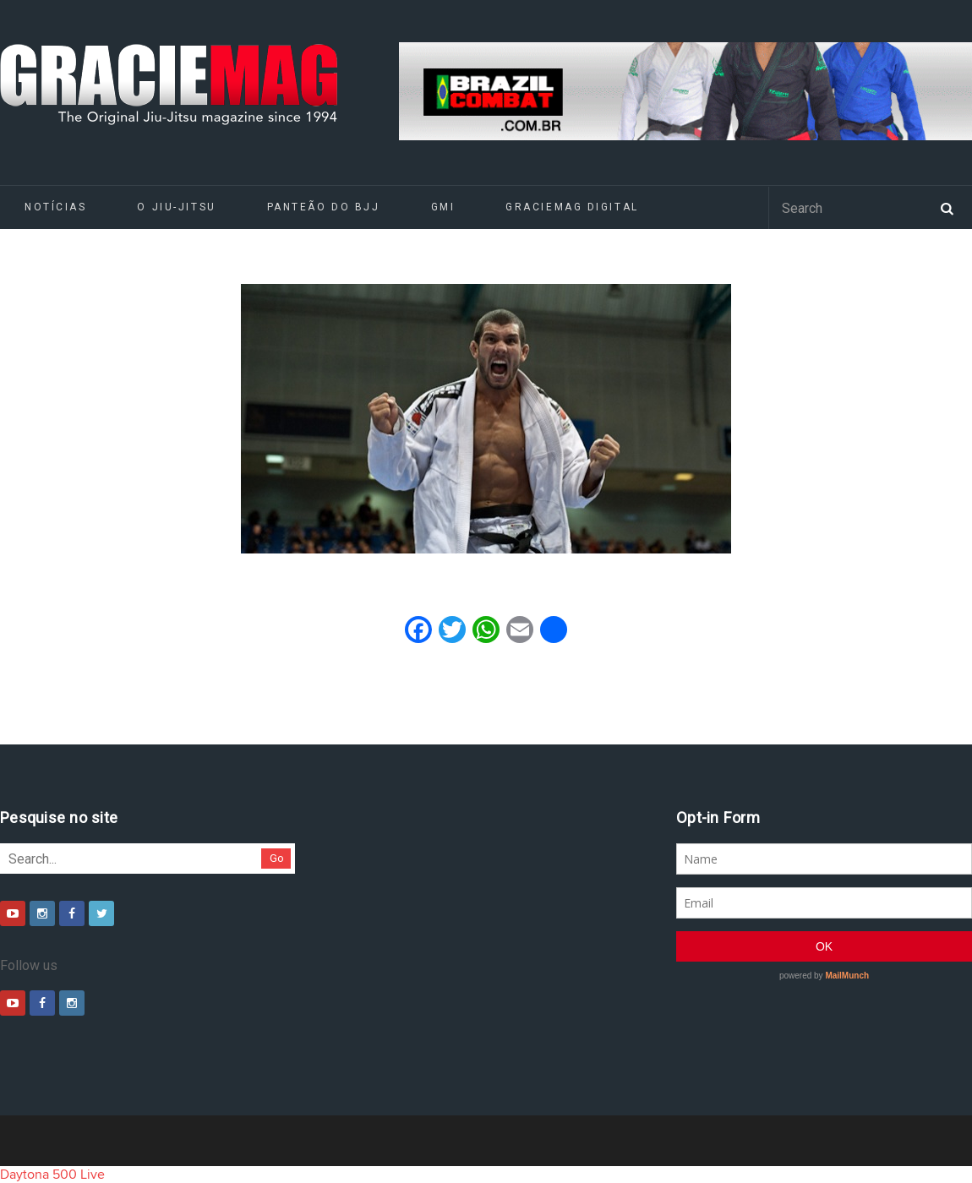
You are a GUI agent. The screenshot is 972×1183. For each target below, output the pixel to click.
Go (277, 858)
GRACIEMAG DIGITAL (572, 207)
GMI (443, 207)
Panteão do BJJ (323, 207)
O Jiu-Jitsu (176, 207)
